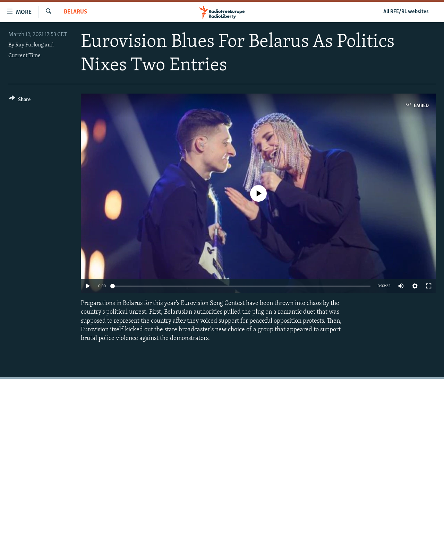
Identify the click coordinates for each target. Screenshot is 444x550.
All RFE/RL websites (406, 12)
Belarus (75, 12)
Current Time (24, 56)
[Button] (20, 101)
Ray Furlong (29, 45)
